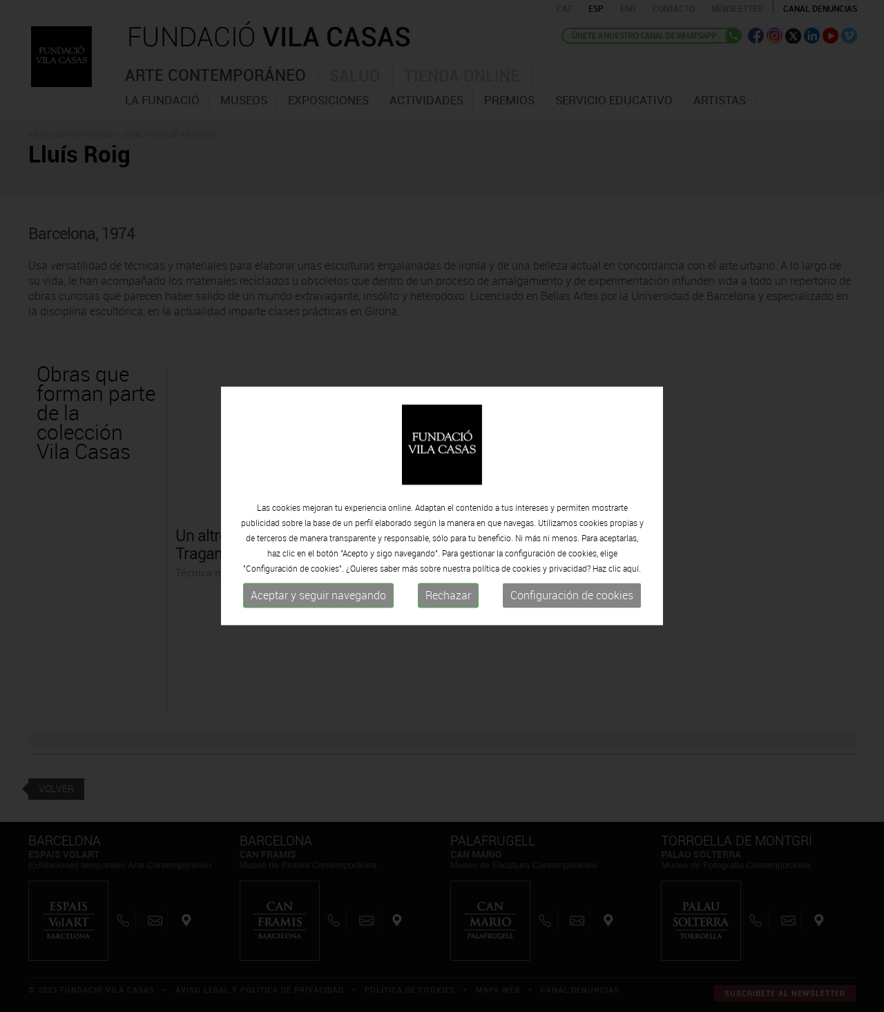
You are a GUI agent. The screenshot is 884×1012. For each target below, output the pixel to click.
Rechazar (448, 595)
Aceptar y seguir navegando (318, 595)
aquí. (632, 568)
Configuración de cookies (571, 595)
